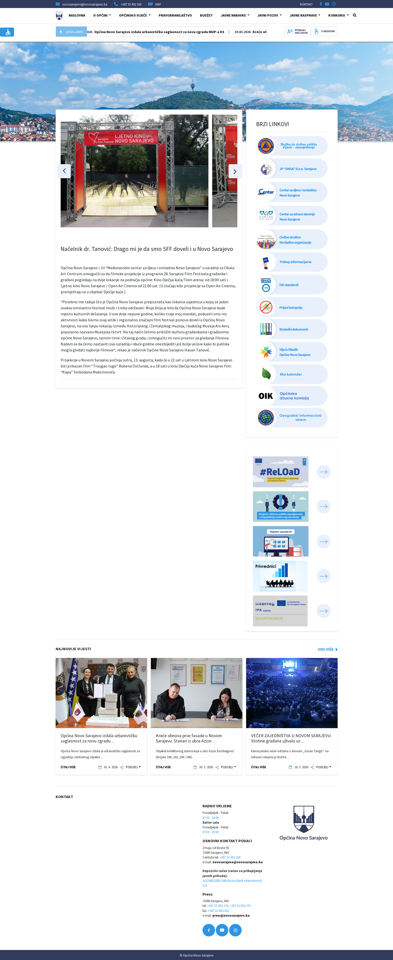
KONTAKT (306, 4)
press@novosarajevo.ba (231, 915)
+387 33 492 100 (131, 4)
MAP (158, 4)
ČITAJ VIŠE (68, 767)
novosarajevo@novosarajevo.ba (238, 862)
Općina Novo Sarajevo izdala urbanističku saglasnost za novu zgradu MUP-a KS (178, 32)
